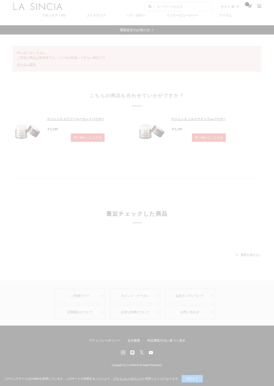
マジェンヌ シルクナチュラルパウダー (198, 119)
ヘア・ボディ (135, 15)
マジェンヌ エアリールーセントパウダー (76, 119)
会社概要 (134, 340)
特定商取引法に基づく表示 (166, 340)
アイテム (225, 15)
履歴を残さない (251, 254)
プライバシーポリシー (104, 340)
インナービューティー (182, 15)
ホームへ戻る (26, 64)
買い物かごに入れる (88, 137)
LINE (132, 352)
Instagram (123, 352)
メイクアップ (96, 15)
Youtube (151, 352)
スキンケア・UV (54, 15)
